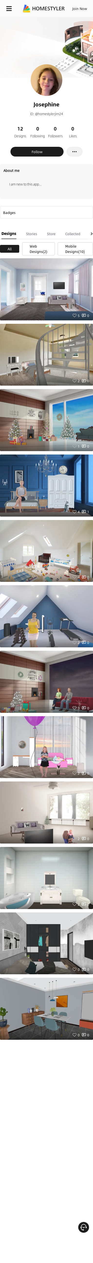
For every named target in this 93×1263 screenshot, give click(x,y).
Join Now (79, 8)
